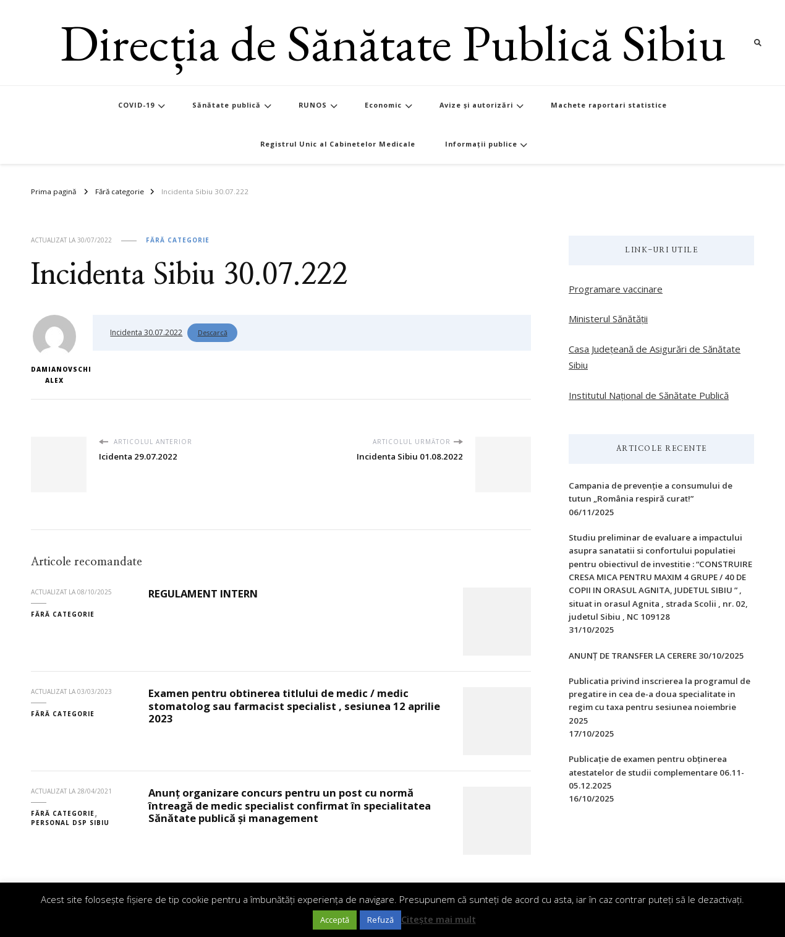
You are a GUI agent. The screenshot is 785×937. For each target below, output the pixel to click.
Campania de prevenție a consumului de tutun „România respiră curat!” (650, 492)
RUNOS (313, 104)
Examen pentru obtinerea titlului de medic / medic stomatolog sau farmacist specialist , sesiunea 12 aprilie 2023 (294, 705)
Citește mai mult (438, 919)
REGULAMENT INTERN (203, 593)
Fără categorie (178, 240)
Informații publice (481, 143)
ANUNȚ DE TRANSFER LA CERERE (633, 655)
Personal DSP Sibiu (70, 822)
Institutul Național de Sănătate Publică (649, 395)
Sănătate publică (226, 104)
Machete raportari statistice (609, 104)
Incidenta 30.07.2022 (146, 332)
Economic (383, 104)
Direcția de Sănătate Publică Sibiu (393, 42)
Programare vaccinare (616, 289)
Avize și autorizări (476, 104)
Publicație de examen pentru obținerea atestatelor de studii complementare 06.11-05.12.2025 (656, 772)
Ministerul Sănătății (608, 318)
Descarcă (212, 332)
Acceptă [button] (334, 919)
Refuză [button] (380, 919)
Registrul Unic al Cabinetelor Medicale (337, 143)
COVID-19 (136, 104)
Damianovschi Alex (54, 350)
